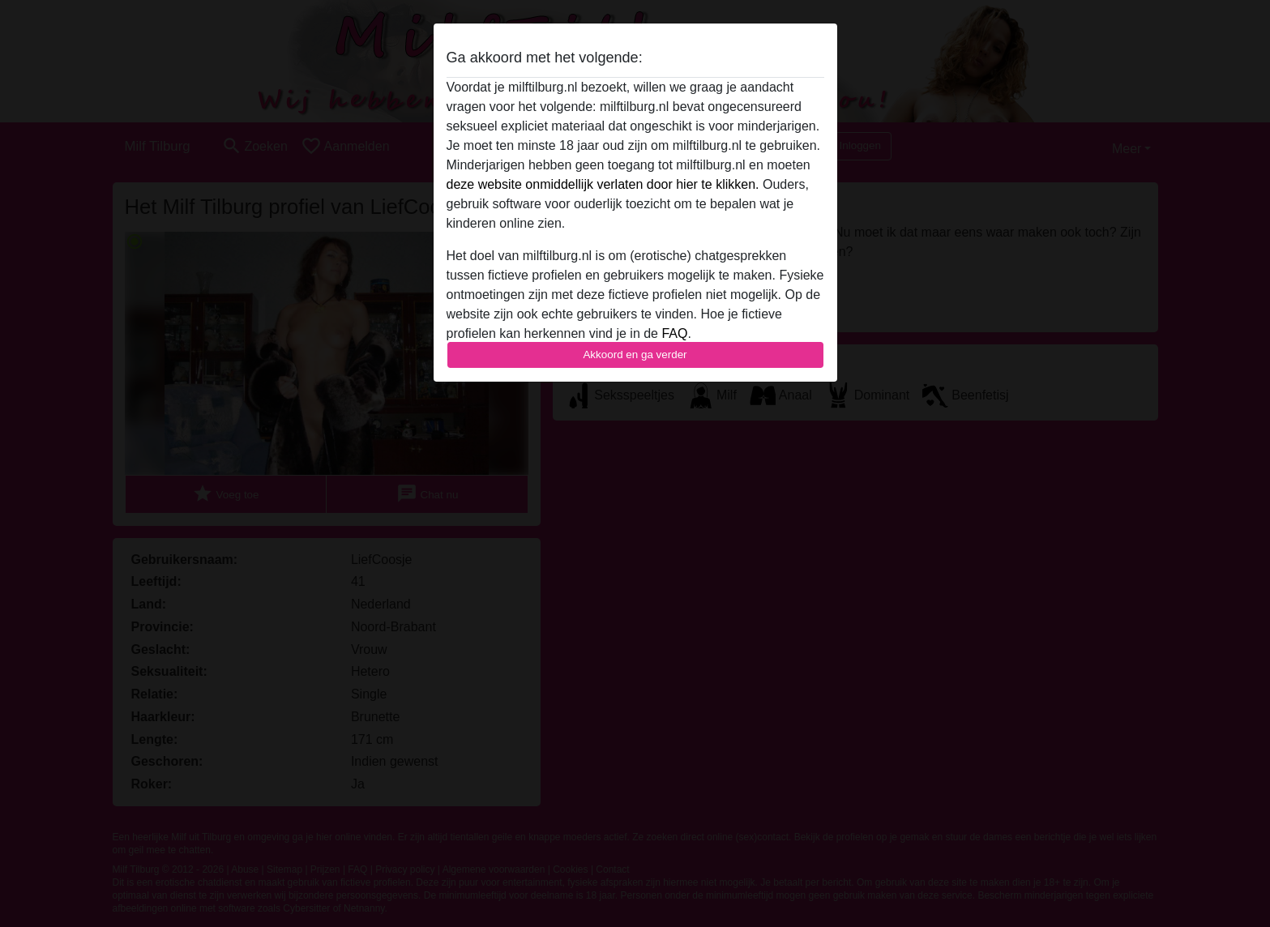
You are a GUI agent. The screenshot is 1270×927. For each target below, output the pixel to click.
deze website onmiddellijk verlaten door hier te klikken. (603, 184)
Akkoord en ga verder (634, 354)
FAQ (674, 333)
